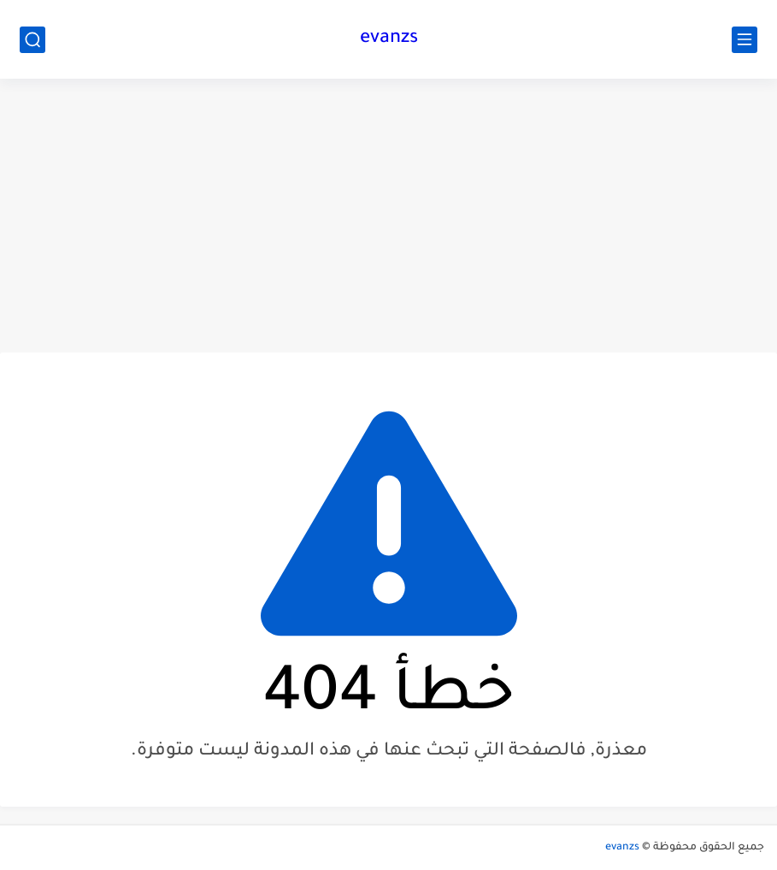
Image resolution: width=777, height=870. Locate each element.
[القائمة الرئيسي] (744, 40)
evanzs (389, 39)
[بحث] (32, 40)
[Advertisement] (388, 215)
